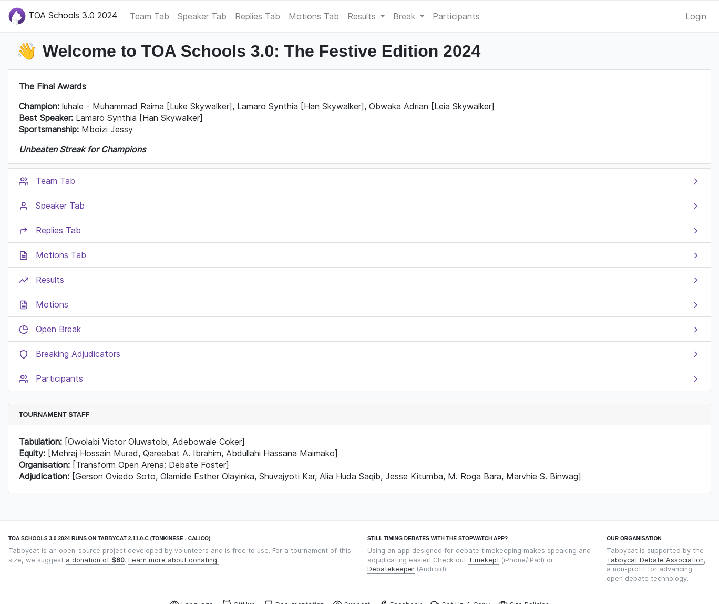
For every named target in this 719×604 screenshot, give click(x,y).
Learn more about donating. (173, 560)
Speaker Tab (202, 16)
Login (695, 16)
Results (362, 16)
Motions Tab (314, 16)
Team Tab (149, 16)
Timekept (483, 560)
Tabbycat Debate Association (655, 560)
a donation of (95, 560)
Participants (456, 16)
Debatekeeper (391, 569)
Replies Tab (257, 16)
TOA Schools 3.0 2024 (62, 16)
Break (405, 16)
